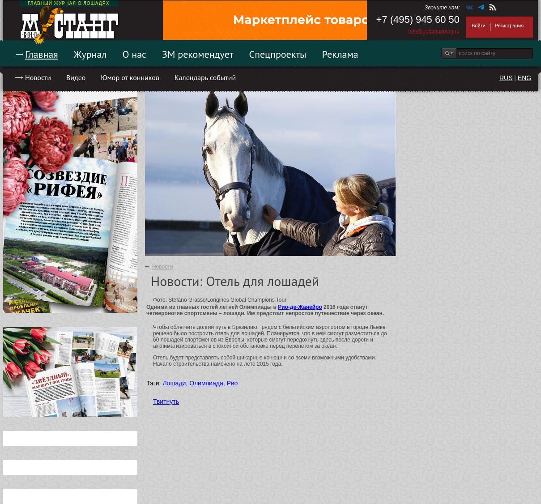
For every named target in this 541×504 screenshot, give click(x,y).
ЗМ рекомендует (198, 54)
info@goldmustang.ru (434, 31)
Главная (41, 54)
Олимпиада (206, 383)
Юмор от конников (130, 77)
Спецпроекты (278, 54)
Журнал (90, 54)
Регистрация (509, 25)
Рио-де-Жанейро (300, 307)
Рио (232, 383)
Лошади (174, 383)
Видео (75, 77)
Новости (38, 77)
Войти (479, 25)
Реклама (340, 54)
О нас (134, 54)
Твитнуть (166, 401)
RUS (506, 77)
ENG (524, 77)
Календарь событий (205, 77)
